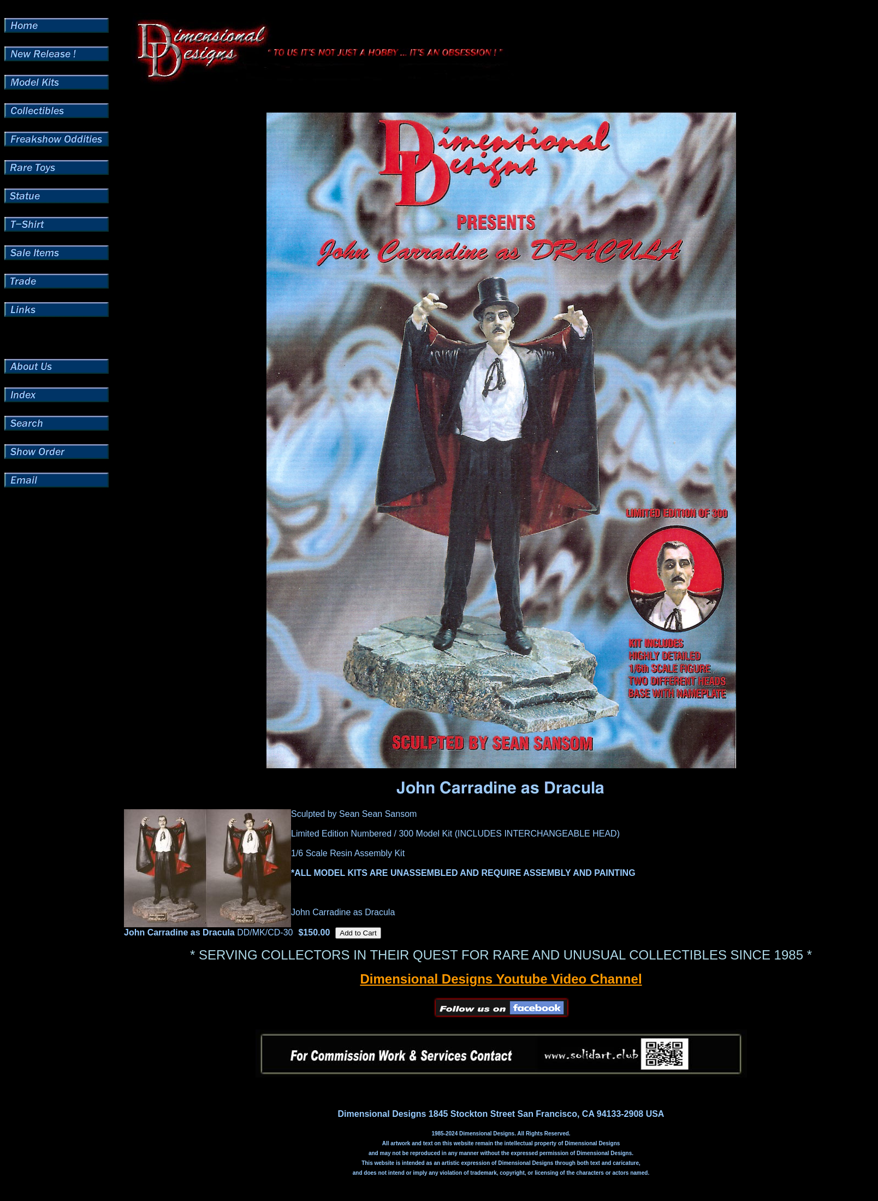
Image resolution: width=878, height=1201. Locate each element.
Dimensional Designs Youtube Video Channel (501, 979)
